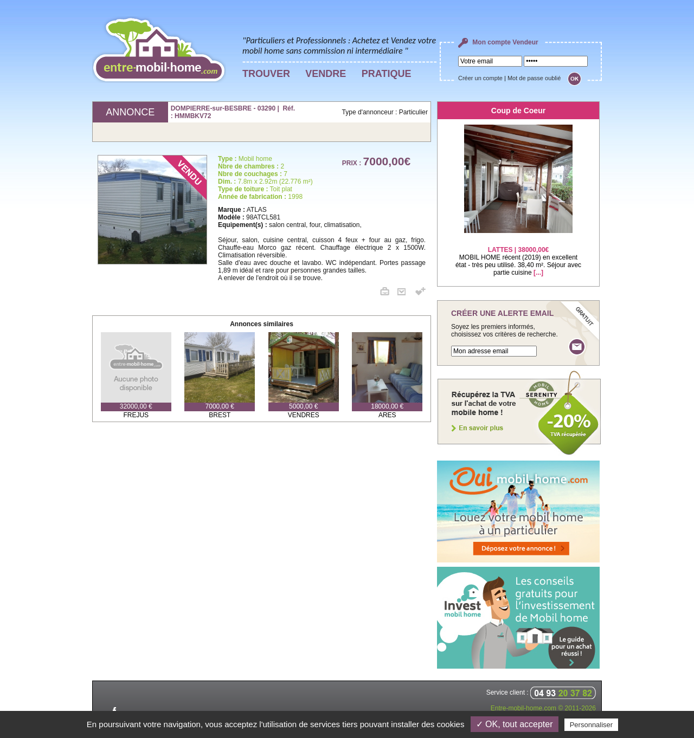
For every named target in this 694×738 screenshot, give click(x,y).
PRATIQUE (387, 73)
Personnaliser (591, 725)
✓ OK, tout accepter (514, 724)
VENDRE (325, 73)
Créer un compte (480, 78)
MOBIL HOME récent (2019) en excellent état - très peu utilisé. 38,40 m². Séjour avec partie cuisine (518, 254)
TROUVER (266, 73)
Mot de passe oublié (534, 78)
